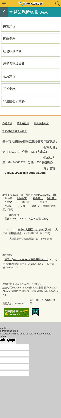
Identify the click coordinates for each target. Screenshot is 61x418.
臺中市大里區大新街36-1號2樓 (34, 229)
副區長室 (22, 198)
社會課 (43, 202)
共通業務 (9, 26)
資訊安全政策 (41, 123)
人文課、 (23, 205)
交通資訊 (7, 123)
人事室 (8, 202)
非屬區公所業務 (14, 101)
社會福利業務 (12, 51)
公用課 (35, 205)
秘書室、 (38, 198)
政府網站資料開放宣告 (14, 131)
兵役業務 (9, 89)
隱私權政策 (23, 123)
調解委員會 (15, 233)
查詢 (57, 3)
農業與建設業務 (14, 63)
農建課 (8, 205)
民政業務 (9, 38)
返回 (4, 12)
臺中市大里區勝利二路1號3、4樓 (38, 194)
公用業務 (9, 76)
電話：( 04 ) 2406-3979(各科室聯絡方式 (26, 218)
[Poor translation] (11, 341)
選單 (3, 3)
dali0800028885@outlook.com (25, 172)
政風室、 (51, 198)
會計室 (25, 202)
